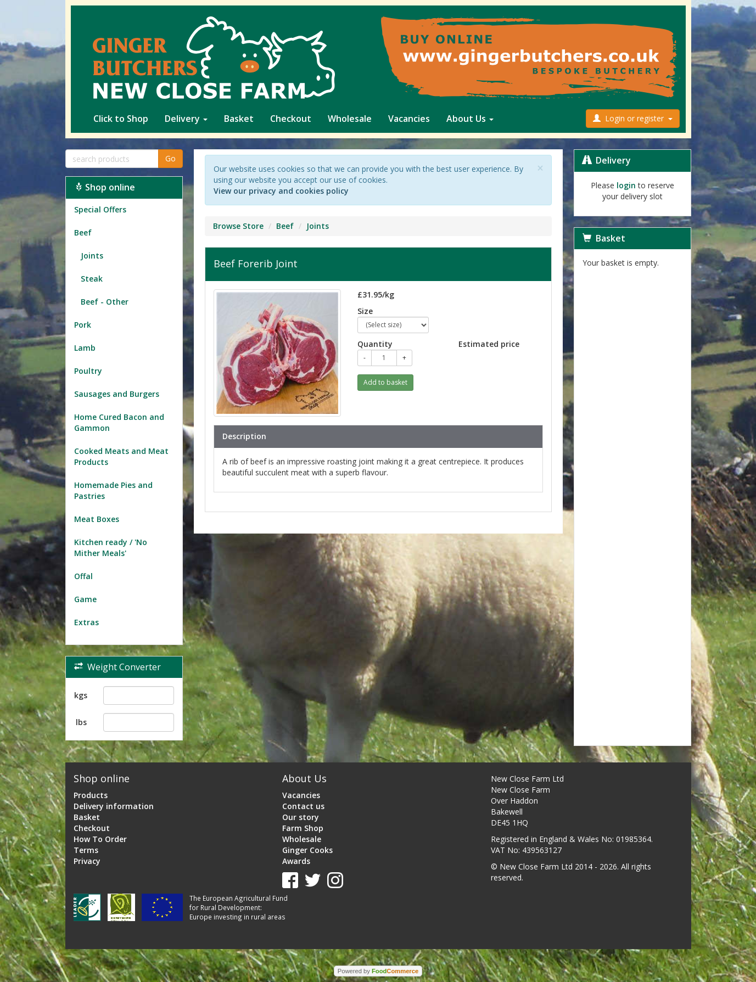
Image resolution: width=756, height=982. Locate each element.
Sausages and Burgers (116, 394)
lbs (81, 722)
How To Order (100, 839)
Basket (239, 119)
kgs (80, 695)
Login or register (633, 118)
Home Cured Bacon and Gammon (119, 422)
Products (91, 795)
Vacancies (409, 119)
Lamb (85, 348)
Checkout (290, 119)
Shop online (104, 187)
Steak (88, 278)
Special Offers (100, 209)
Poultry (88, 371)
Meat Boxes (96, 519)
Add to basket (385, 382)
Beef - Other (101, 301)
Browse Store (238, 226)
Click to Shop (120, 119)
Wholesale (350, 119)
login (626, 185)
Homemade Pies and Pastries (113, 490)
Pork (82, 324)
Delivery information (114, 806)
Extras (86, 622)
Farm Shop (302, 828)
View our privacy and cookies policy (281, 191)
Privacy (87, 861)
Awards (296, 861)
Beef (83, 232)
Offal (83, 576)
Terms (86, 850)
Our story (300, 817)
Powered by (378, 971)
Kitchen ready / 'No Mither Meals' (110, 547)
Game (85, 599)
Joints (88, 255)
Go (170, 158)
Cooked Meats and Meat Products (121, 456)
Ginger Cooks (307, 850)
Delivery (186, 119)
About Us (470, 119)
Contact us (303, 806)
